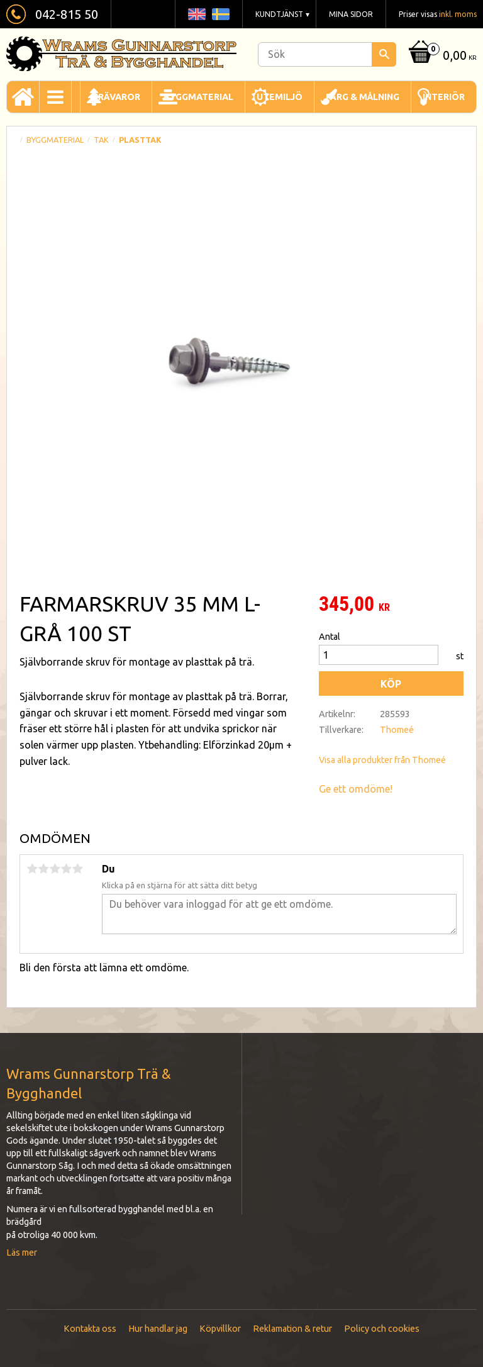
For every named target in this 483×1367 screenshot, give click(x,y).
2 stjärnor (43, 868)
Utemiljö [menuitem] (280, 97)
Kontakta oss (90, 1329)
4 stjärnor (66, 868)
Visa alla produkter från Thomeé (382, 760)
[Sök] (384, 54)
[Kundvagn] (441, 56)
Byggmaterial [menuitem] (198, 97)
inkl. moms (458, 14)
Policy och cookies (381, 1329)
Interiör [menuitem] (444, 97)
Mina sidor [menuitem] (351, 14)
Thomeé (397, 730)
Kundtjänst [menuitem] (279, 14)
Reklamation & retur (292, 1329)
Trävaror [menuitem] (116, 97)
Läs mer (21, 1252)
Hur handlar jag (157, 1329)
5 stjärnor (77, 868)
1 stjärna (32, 868)
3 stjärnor (54, 868)
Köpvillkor (220, 1329)
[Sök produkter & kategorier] (327, 54)
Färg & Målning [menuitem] (362, 97)
